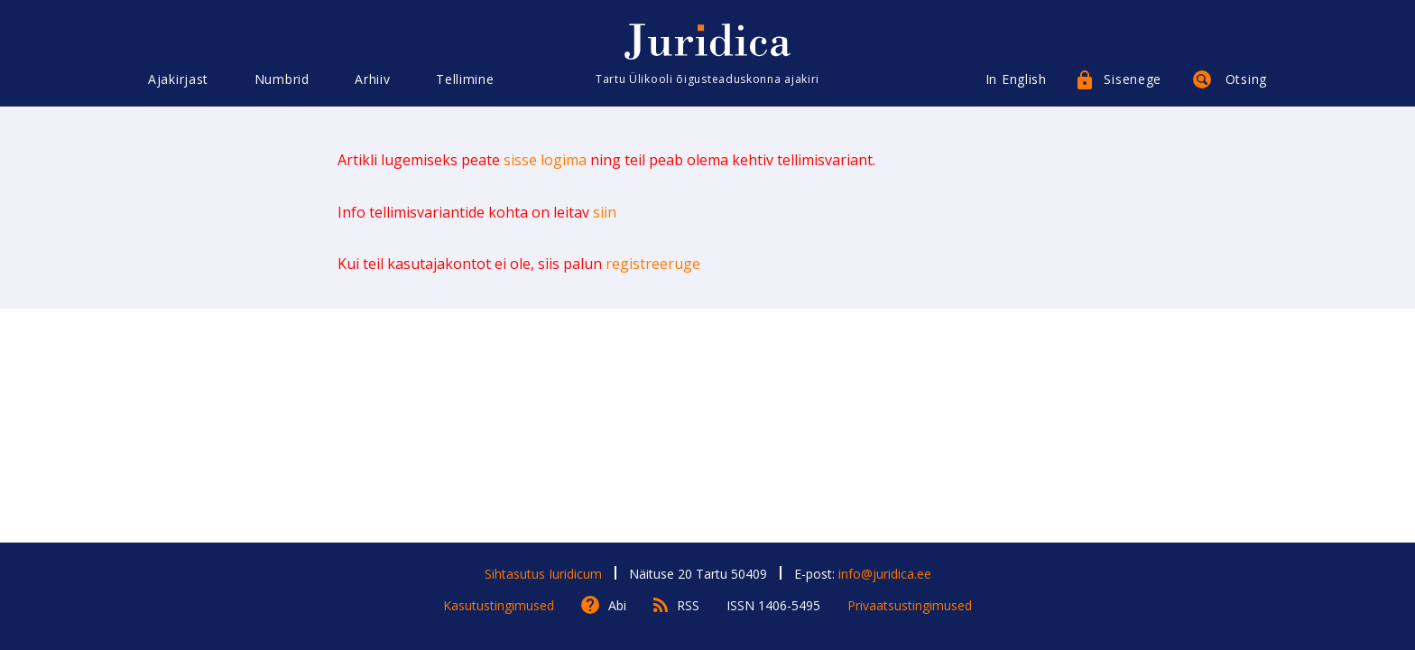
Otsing (1246, 79)
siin (604, 212)
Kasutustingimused (498, 605)
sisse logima (545, 160)
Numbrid (282, 79)
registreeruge (653, 264)
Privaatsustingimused (909, 605)
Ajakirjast (178, 79)
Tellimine (465, 79)
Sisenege (1132, 79)
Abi (617, 605)
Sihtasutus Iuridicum (543, 573)
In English (1016, 79)
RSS (688, 605)
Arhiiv (372, 79)
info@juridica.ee (884, 573)
